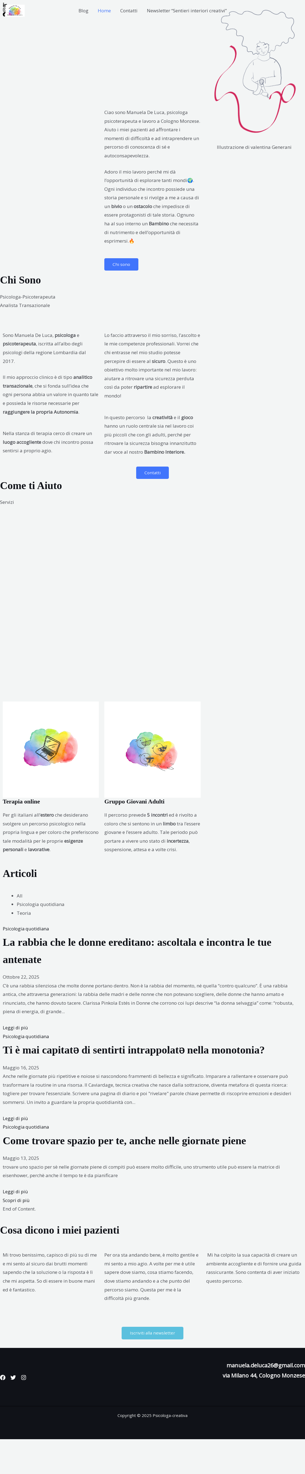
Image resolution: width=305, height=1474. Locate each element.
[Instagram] (30, 1412)
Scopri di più (16, 1235)
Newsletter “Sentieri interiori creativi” (187, 10)
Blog (83, 10)
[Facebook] (2, 1412)
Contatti (129, 10)
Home (104, 10)
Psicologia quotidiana (27, 929)
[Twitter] (16, 1412)
